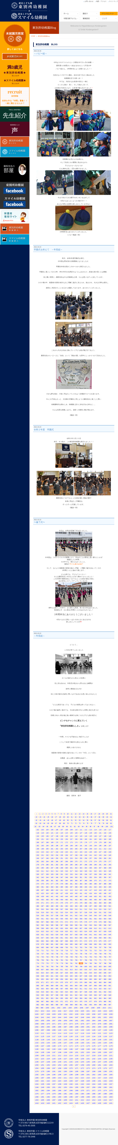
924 (66, 992)
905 (52, 989)
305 (90, 868)
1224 (48, 1059)
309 (110, 868)
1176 (94, 1046)
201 (52, 849)
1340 (71, 1084)
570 (57, 922)
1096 (37, 1030)
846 (76, 976)
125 (71, 833)
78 (99, 823)
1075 (76, 1024)
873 (52, 982)
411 (61, 890)
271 (81, 861)
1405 (42, 1100)
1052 (105, 1017)
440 (47, 896)
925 (71, 992)
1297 (65, 1075)
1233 (99, 1059)
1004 (70, 1008)
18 (99, 814)
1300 (82, 1075)
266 (57, 861)
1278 (37, 1071)
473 (52, 903)
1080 (105, 1024)
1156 (59, 1043)
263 (42, 861)
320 (85, 871)
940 (66, 995)
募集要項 (90, 18)
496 (85, 906)
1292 (37, 1075)
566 (37, 922)
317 (71, 871)
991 (81, 1005)
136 (47, 836)
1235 (111, 1059)
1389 (111, 1094)
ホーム (70, 13)
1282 (59, 1071)
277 (110, 861)
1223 (42, 1059)
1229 (76, 1059)
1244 (82, 1062)
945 (90, 995)
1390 (37, 1097)
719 (81, 950)
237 (71, 855)
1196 (48, 1052)
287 (81, 865)
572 (66, 922)
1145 (76, 1040)
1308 (48, 1078)
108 (66, 830)
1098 (48, 1030)
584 (47, 925)
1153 (42, 1043)
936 (47, 995)
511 (81, 909)
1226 (59, 1059)
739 (100, 954)
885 (110, 982)
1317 (99, 1078)
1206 (105, 1052)
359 (42, 880)
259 (100, 858)
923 (61, 992)
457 (52, 900)
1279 (42, 1071)
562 (95, 919)
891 (61, 986)
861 (71, 979)
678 (37, 944)
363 (61, 880)
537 (52, 915)
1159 (76, 1043)
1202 (82, 1052)
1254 (59, 1065)
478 (76, 903)
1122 (105, 1033)
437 (110, 893)
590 (76, 925)
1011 (110, 1008)
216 (47, 852)
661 (110, 938)
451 (100, 896)
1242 (71, 1062)
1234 (105, 1059)
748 (66, 957)
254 (76, 858)
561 (90, 919)
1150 (105, 1040)
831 (81, 973)
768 (85, 960)
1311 (65, 1078)
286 (76, 865)
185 (52, 846)
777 (52, 963)
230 (37, 855)
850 (95, 976)
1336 (48, 1084)
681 (52, 944)
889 (52, 986)
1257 (76, 1065)
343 (42, 877)
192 (85, 846)
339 (100, 874)
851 (100, 976)
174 (76, 842)
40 (107, 817)
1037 (99, 1014)
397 (71, 887)
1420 (48, 1103)
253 (71, 858)
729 (52, 954)
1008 (93, 1008)
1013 (42, 1011)
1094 (105, 1027)
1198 (59, 1052)
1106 (94, 1030)
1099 (54, 1030)
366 (76, 880)
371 (100, 880)
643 (100, 935)
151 (42, 839)
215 (42, 852)
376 (47, 884)
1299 (76, 1075)
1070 (48, 1024)
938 (57, 995)
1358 (94, 1087)
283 (61, 865)
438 (37, 896)
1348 (37, 1087)
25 (48, 817)
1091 (88, 1027)
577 (90, 922)
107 (61, 830)
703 (81, 947)
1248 (105, 1062)
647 (42, 938)
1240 (59, 1062)
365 (71, 880)
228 (105, 852)
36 (91, 817)
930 (95, 992)
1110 (37, 1033)
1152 (37, 1043)
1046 (71, 1017)
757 (110, 957)
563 (100, 919)
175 (81, 842)
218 (57, 852)
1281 (54, 1071)
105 (52, 830)
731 (61, 954)
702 (76, 947)
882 (95, 982)
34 (83, 817)
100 (106, 826)
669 (71, 941)
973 (71, 1001)
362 (57, 880)
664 (47, 941)
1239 (54, 1062)
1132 (82, 1036)
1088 (71, 1027)
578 (95, 922)
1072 (59, 1024)
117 (110, 830)
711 (42, 950)
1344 (94, 1084)
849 (90, 976)
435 (100, 893)
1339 (65, 1084)
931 (100, 992)
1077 (88, 1024)
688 (85, 944)
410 (57, 890)
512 (85, 909)
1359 (99, 1087)
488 (47, 906)
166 (37, 842)
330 (57, 874)
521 (52, 912)
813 (71, 970)
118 (37, 833)
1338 (59, 1084)
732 (66, 954)
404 (105, 887)
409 (52, 890)
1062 (82, 1020)
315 (61, 871)
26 (52, 817)
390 (37, 887)
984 (47, 1005)
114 (95, 830)
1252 (48, 1065)
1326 (71, 1081)
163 (100, 839)
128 (85, 833)
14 (83, 814)
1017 (65, 1011)
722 (95, 950)
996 (105, 1005)
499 (100, 906)
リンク (109, 18)
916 (105, 989)
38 (99, 817)
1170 (59, 1046)
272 (85, 861)
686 (76, 944)
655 (81, 938)
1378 (48, 1094)
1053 (111, 1017)
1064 (94, 1020)
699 (61, 947)
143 (81, 836)
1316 (94, 1078)
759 (42, 960)
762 (57, 960)
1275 (99, 1068)
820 (105, 970)
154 (57, 839)
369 (90, 880)
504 (47, 909)
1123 (111, 1033)
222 (76, 852)
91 (71, 826)
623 (81, 931)
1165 (111, 1043)
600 (47, 928)
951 (42, 998)
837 (110, 973)
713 (52, 950)
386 (95, 884)
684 (66, 944)
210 (95, 849)
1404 (37, 1100)
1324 (59, 1081)
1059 (65, 1020)
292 (105, 865)
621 (71, 931)
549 (110, 915)
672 (85, 941)
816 (85, 970)
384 (85, 884)
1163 (99, 1043)
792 (47, 966)
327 (42, 874)
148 (105, 836)
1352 (59, 1087)
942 (76, 995)
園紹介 (90, 13)
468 (105, 900)
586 (57, 925)
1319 (111, 1078)
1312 (71, 1078)
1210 (48, 1055)
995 (100, 1005)
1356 (82, 1087)
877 (71, 982)
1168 (48, 1046)
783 (81, 963)
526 (76, 912)
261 (110, 858)
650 (57, 938)
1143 (65, 1040)
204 (66, 849)
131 (100, 833)
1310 (59, 1078)
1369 (76, 1090)
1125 (42, 1036)
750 (76, 957)
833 (90, 973)
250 (57, 858)
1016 (59, 1011)
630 (37, 935)
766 (76, 960)
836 (105, 973)
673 (90, 941)
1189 (88, 1049)
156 (66, 839)
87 (55, 826)
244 (105, 855)
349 (71, 877)
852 (105, 976)
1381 (65, 1094)
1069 (42, 1024)
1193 (111, 1049)
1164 (105, 1043)
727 (42, 954)
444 (66, 896)
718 (76, 950)
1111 (42, 1033)
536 (47, 915)
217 (52, 852)
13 (79, 814)
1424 (71, 1103)
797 (71, 966)
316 (66, 871)
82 (35, 826)
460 (66, 900)
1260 (94, 1065)
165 (110, 839)
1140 (48, 1040)
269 (71, 861)
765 (71, 960)
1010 (104, 1008)
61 (111, 820)
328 (47, 874)
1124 (37, 1036)
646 (37, 938)
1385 (88, 1094)
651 (61, 938)
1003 (64, 1008)
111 (81, 830)
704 (85, 947)
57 (95, 820)
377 (52, 884)
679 (42, 944)
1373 (99, 1090)
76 (91, 823)
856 (47, 979)
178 (95, 842)
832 (85, 973)
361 (52, 880)
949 (110, 995)
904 (47, 989)
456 (47, 900)
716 (66, 950)
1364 (48, 1090)
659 (100, 938)
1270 (71, 1068)
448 (85, 896)
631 (42, 935)
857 (52, 979)
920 (47, 992)
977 (90, 1001)
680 (47, 944)
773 (110, 960)
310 (37, 871)
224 (85, 852)
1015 (54, 1011)
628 (105, 931)
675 (100, 941)
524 (66, 912)
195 (100, 846)
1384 (82, 1094)
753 (90, 957)
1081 (111, 1024)
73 (80, 823)
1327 (76, 1081)
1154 (48, 1043)
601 (52, 928)
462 (76, 900)
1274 (94, 1068)
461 (71, 900)
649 (52, 938)
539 (61, 915)
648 (47, 938)
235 (61, 855)
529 (90, 912)
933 (110, 992)
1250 (37, 1065)
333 (71, 874)
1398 (82, 1097)
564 (105, 919)
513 (90, 909)
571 (61, 922)
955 (61, 998)
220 (66, 852)
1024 (105, 1011)
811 (61, 970)
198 (37, 849)
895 (81, 986)
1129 (65, 1036)
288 (85, 865)
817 (90, 970)
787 (100, 963)
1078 (94, 1024)
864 (85, 979)
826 (57, 973)
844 (66, 976)
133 (110, 833)
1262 (105, 1065)
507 (61, 909)
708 (105, 947)
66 (52, 823)
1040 (37, 1017)
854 (37, 979)
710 (37, 950)
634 (57, 935)
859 (61, 979)
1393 (54, 1097)
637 (71, 935)
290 (95, 865)
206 (76, 849)
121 (52, 833)
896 (85, 986)
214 (37, 852)
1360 (105, 1087)
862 (76, 979)
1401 (99, 1097)
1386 (94, 1094)
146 (95, 836)
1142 (59, 1040)
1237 (42, 1062)
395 (61, 887)
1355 (76, 1087)
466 (95, 900)
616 (47, 931)
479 (81, 903)
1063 (88, 1020)
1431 (111, 1103)
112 (85, 830)
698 (57, 947)
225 (90, 852)
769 (90, 960)
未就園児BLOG (15, 56)
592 (85, 925)
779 (61, 963)
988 (66, 1005)
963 (100, 998)
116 (105, 830)
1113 (54, 1033)
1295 (54, 1075)
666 (57, 941)
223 (81, 852)
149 (110, 836)
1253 (54, 1065)
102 (37, 830)
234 (57, 855)
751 (81, 957)
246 (37, 858)
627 (100, 931)
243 (100, 855)
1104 (82, 1030)
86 (51, 826)
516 (105, 909)
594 (95, 925)
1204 (94, 1052)
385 (90, 884)
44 (44, 820)
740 (105, 954)
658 (95, 938)
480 (85, 903)
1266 (48, 1068)
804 (105, 966)
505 (52, 909)
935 (42, 995)
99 (102, 826)
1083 (42, 1027)
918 (37, 992)
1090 (82, 1027)
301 (71, 868)
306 (95, 868)
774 (37, 963)
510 (76, 909)
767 (81, 960)
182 (37, 846)
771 (100, 960)
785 (90, 963)
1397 (76, 1097)
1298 (71, 1075)
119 (42, 833)
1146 (82, 1040)
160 (85, 839)
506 (57, 909)
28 (60, 817)
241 (90, 855)
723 (100, 950)
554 (57, 919)
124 (66, 833)
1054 (37, 1020)
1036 (94, 1014)
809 (52, 970)
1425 (76, 1103)
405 (110, 887)
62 (36, 823)
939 (61, 995)
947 (100, 995)
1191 (99, 1049)
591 (81, 925)
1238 (48, 1062)
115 (100, 830)
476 (66, 903)
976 (85, 1001)
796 (66, 966)
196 (105, 846)
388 (105, 884)
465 (90, 900)
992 (85, 1005)
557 (71, 919)
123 (61, 833)
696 (47, 947)
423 (42, 893)
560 (85, 919)
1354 (71, 1087)
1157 (65, 1043)
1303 (99, 1075)
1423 (65, 1103)
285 (71, 865)
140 (66, 836)
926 (76, 992)
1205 (99, 1052)
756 (105, 957)
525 (71, 912)
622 (76, 931)
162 (95, 839)
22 (36, 817)
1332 (105, 1081)
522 (57, 912)
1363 (42, 1090)
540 (66, 915)
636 (66, 935)
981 (110, 1001)
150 (37, 839)
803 (100, 966)
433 (90, 893)
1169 (54, 1046)
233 (52, 855)
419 (100, 890)
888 (47, 986)
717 (71, 950)
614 (37, 931)
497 (90, 906)
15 (87, 814)
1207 (111, 1052)
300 (66, 868)
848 (85, 976)
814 (76, 970)
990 (76, 1005)
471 (42, 903)
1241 (65, 1062)
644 (105, 935)
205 (71, 849)
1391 (42, 1097)
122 (57, 833)
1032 (71, 1014)
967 (42, 1001)
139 (61, 836)
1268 (59, 1068)
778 (57, 963)
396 (66, 887)
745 (52, 957)
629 (110, 931)
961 (90, 998)
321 (90, 871)
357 (110, 877)
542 (76, 915)
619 (61, 931)
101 (111, 826)
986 (57, 1005)
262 (37, 861)
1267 (54, 1068)
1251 (42, 1065)
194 (95, 846)
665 (52, 941)
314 (57, 871)
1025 (111, 1011)
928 (85, 992)
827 (61, 973)
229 (110, 852)
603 (61, 928)
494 (76, 906)
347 (61, 877)
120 (47, 833)
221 (71, 852)
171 (61, 842)
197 (110, 846)
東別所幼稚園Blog (44, 36)
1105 (88, 1030)
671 (81, 941)
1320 (37, 1081)
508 (66, 909)
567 (42, 922)
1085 (54, 1027)
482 (95, 903)
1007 (87, 1008)
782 (76, 963)
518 (37, 912)
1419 (42, 1103)
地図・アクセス (101, 1)
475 (61, 903)
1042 (48, 1017)
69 (64, 823)
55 (87, 820)
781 (71, 963)
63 (40, 823)
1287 (88, 1071)
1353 (65, 1087)
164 (105, 839)
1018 (71, 1011)
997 (110, 1005)
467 (100, 900)
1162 (94, 1043)
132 (105, 833)
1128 (59, 1036)
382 (76, 884)
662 (37, 941)
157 (71, 839)
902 (37, 989)
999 (42, 1008)
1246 (94, 1062)
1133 (88, 1036)
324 (105, 871)
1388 (105, 1094)
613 (110, 928)
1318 (105, 1078)
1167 (42, 1046)
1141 (54, 1040)
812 (66, 970)
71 (72, 823)
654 (76, 938)
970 (57, 1001)
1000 (47, 1008)
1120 (94, 1033)
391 (42, 887)
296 (47, 868)
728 (47, 954)
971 (61, 1001)
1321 (42, 1081)
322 (95, 871)
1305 (111, 1075)
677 (110, 941)
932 (105, 992)
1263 (111, 1065)
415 (81, 890)
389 (110, 884)
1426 (82, 1103)
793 (52, 966)
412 (66, 890)
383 (81, 884)
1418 (37, 1103)
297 (52, 868)
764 (66, 960)
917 (110, 989)
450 (95, 896)
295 (42, 868)
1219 (99, 1055)
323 (100, 871)
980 (105, 1001)
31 (72, 817)
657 (90, 938)
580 (105, 922)
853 (110, 976)
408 (47, 890)
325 (110, 871)
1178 (105, 1046)
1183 (54, 1049)
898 (95, 986)
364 (66, 880)
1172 (71, 1046)
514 (95, 909)
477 (71, 903)
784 (85, 963)
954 (57, 998)
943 (81, 995)
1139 (42, 1040)
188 (66, 846)
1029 (54, 1014)
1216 (82, 1055)
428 (66, 893)
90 (67, 826)
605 (71, 928)
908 (66, 989)
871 (42, 982)
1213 (65, 1055)
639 (81, 935)
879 (81, 982)
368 (85, 880)
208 (85, 849)
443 (61, 896)
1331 (99, 1081)
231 (42, 855)
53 (80, 820)
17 (95, 814)
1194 (37, 1052)
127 (81, 833)
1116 (71, 1033)
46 (52, 820)
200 (47, 849)
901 (110, 986)
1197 (54, 1052)
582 (37, 925)
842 (57, 976)
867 (100, 979)
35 (87, 817)
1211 (54, 1055)
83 (39, 826)
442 (57, 896)
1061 (76, 1020)
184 (47, 846)
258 (95, 858)
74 (83, 823)
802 (95, 966)
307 (100, 868)
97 (94, 826)
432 (85, 893)
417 (90, 890)
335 (81, 874)
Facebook (15, 188)
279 (42, 865)
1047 (76, 1017)
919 (42, 992)
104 (47, 830)
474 (57, 903)
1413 (88, 1100)
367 (81, 880)
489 (52, 906)
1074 (71, 1024)
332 (66, 874)
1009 (98, 1008)
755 (100, 957)
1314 (82, 1078)
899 (100, 986)
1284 (71, 1071)
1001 (53, 1008)
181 (110, 842)
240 (85, 855)
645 (110, 935)
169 (52, 842)
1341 (76, 1084)
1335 (42, 1084)
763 (61, 960)
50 (68, 820)
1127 (54, 1036)
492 (66, 906)
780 (66, 963)
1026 (37, 1014)
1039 (111, 1014)
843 (61, 976)
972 (66, 1001)
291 (100, 865)
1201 (76, 1052)
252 (66, 858)
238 (76, 855)
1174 (82, 1046)
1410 (71, 1100)
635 (61, 935)
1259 (88, 1065)
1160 (82, 1043)
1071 (54, 1024)
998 (37, 1008)
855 (42, 979)
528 (85, 912)
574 (76, 922)
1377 (42, 1094)
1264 (37, 1068)
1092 (94, 1027)
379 (61, 884)
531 (100, 912)
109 (71, 830)
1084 (48, 1027)
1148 (94, 1040)
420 (105, 890)
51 (72, 820)
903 (42, 989)
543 (81, 915)
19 (103, 814)
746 (57, 957)
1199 (65, 1052)
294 (37, 868)
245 (110, 855)
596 (105, 925)
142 (76, 836)
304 (85, 868)
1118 (82, 1033)
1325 (65, 1081)
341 (110, 874)
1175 (88, 1046)
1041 (42, 1017)
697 (52, 947)
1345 (99, 1084)
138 (57, 836)
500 (105, 906)
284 (66, 865)
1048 (82, 1017)
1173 (76, 1046)
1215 (76, 1055)
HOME (33, 36)
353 (90, 877)
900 (105, 986)
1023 (99, 1011)
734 (76, 954)
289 (90, 865)
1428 (94, 1103)
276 (105, 861)
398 (76, 887)
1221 (111, 1055)
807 (42, 970)
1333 (111, 1081)
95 (86, 826)
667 (61, 941)
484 (105, 903)
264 (47, 861)
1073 (65, 1024)
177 (90, 842)
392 (47, 887)
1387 (99, 1094)
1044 (59, 1017)
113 (90, 830)
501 (110, 906)
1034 (82, 1014)
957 (71, 998)
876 (66, 982)
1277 (111, 1068)
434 (95, 893)
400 (85, 887)
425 (52, 893)
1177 (99, 1046)
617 (52, 931)
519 (42, 912)
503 (42, 909)
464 (85, 900)
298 (57, 868)
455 (42, 900)
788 (105, 963)
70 (68, 823)
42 (36, 820)
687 (81, 944)
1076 (82, 1024)
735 (81, 954)
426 (57, 893)
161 (90, 839)
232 (47, 855)
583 (42, 925)
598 (37, 928)
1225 (54, 1059)
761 (52, 960)
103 (42, 830)
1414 (94, 1100)
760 (47, 960)
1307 (42, 1078)
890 (57, 986)
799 (81, 966)
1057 (54, 1020)
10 (68, 814)
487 (42, 906)
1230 (82, 1059)
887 (42, 986)
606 (76, 928)
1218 (94, 1055)
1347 (111, 1084)
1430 (105, 1103)
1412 (82, 1100)
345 (52, 877)
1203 (88, 1052)
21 (111, 814)
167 (42, 842)
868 (105, 979)
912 (85, 989)
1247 (99, 1062)
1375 (111, 1090)
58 (99, 820)
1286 (82, 1071)
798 (76, 966)
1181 (42, 1049)
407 (42, 890)
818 (95, 970)
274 (95, 861)
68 (60, 823)
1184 (59, 1049)
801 (90, 966)
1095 (111, 1027)
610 (95, 928)
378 (57, 884)
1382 (71, 1094)
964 (105, 998)
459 (61, 900)
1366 (59, 1090)
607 (81, 928)
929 (90, 992)
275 (100, 861)
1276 (105, 1068)
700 (66, 947)
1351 (54, 1087)
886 (37, 986)
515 (100, 909)
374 (37, 884)
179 (100, 842)
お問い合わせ (89, 1)
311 (42, 871)
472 (47, 903)
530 (95, 912)
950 (37, 998)
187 (61, 846)
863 (81, 979)
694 (37, 947)
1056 (48, 1020)
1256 (71, 1065)
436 (105, 893)
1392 (48, 1097)
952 (47, 998)
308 (105, 868)
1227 (65, 1059)
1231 (88, 1059)
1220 (105, 1055)
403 (100, 887)
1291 (111, 1071)
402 (95, 887)
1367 (65, 1090)
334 (76, 874)
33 (80, 817)
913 (90, 989)
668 (66, 941)
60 (107, 820)
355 (100, 877)
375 (42, 884)
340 (105, 874)
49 (64, 820)
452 (105, 896)
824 (47, 973)
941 (71, 995)
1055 (42, 1020)
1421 (54, 1103)
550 (37, 919)
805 (110, 966)
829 (71, 973)
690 (95, 944)
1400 (94, 1097)
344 (47, 877)
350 (76, 877)
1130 (71, 1036)
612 (105, 928)
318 (76, 871)
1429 (99, 1103)
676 (105, 941)
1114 (59, 1033)
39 (103, 817)
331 (61, 874)
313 (52, 871)
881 (90, 982)
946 (95, 995)
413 (71, 890)
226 (95, 852)
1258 (82, 1065)
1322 (48, 1081)
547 (100, 915)
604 (66, 928)
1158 (71, 1043)
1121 (99, 1033)
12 (75, 814)
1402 (105, 1097)
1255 (65, 1065)
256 (85, 858)
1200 (71, 1052)
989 (71, 1005)
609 (90, 928)
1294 (48, 1075)
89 (63, 826)
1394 (59, 1097)
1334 (37, 1084)
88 (59, 826)
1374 (105, 1090)
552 (47, 919)
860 (66, 979)
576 (85, 922)
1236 (37, 1062)
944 (85, 995)
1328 (82, 1081)
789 (110, 963)
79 (103, 823)
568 (47, 922)
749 (71, 957)
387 (100, 884)
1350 (48, 1087)
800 (85, 966)
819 (100, 970)
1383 (76, 1094)
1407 (54, 1100)
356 (105, 877)
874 (57, 982)
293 (110, 865)
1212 (59, 1055)
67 (56, 823)
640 (85, 935)
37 (95, 817)
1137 (111, 1036)
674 (95, 941)
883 (100, 982)
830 (76, 973)
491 (61, 906)
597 (110, 925)
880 (85, 982)
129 (90, 833)
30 (68, 817)
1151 (111, 1040)
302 (76, 868)
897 (90, 986)
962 (95, 998)
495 (81, 906)
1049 (88, 1017)
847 (81, 976)
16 (91, 814)
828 (66, 973)
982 (37, 1005)
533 (110, 912)
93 (79, 826)
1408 (59, 1100)
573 (71, 922)
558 (76, 919)
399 (81, 887)
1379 (54, 1094)
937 (52, 995)
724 (105, 950)
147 (100, 836)
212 (105, 849)
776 (47, 963)
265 (52, 861)
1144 (71, 1040)
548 (105, 915)
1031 (65, 1014)
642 (95, 935)
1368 (71, 1090)
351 (81, 877)
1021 (88, 1011)
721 (90, 950)
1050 (94, 1017)
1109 (111, 1030)
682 (57, 944)
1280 (48, 1071)
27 (56, 817)
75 (87, 823)
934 (37, 995)
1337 (54, 1084)
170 (57, 842)
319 (81, 871)
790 (37, 966)
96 (90, 826)
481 (90, 903)
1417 (111, 1100)
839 (42, 976)
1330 (94, 1081)
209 (90, 849)
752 (85, 957)
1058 (59, 1020)
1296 (59, 1075)
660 (105, 938)
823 (42, 973)
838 (37, 976)
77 (95, 823)
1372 (94, 1090)
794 (57, 966)
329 (52, 874)
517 (110, 909)
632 (47, 935)
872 (47, 982)
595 (100, 925)
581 (110, 922)
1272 (82, 1068)
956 (66, 998)
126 (76, 833)
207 (81, 849)
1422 (59, 1103)
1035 (88, 1014)
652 (66, 938)
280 (47, 865)
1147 (88, 1040)
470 (37, 903)
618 (57, 931)
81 (111, 823)
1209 (42, 1055)
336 (85, 874)
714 (57, 950)
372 (105, 880)
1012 (37, 1011)
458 (57, 900)
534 (37, 915)
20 (107, 814)
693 (110, 944)
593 (90, 925)
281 (52, 865)
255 (81, 858)
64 (44, 823)
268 (66, 861)
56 (91, 820)
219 (61, 852)
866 (95, 979)
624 (85, 931)
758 (37, 960)
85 (47, 826)
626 (95, 931)
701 (71, 947)
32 (76, 817)
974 (76, 1001)
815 (81, 970)
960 (85, 998)
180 (105, 842)
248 (47, 858)
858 (57, 979)
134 (37, 836)
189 (71, 846)
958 (76, 998)
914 (95, 989)
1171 (65, 1046)
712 (47, 950)
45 (48, 820)
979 (100, 1001)
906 (57, 989)
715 (61, 950)
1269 (65, 1068)
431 (81, 893)
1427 (88, 1103)
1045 (65, 1017)
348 (66, 877)
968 (47, 1001)
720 (85, 950)
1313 (76, 1078)
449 (90, 896)
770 (95, 960)
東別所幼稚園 (59, 11)
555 (61, 919)
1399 (88, 1097)
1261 (99, 1065)
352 (85, 877)
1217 (88, 1055)
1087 (65, 1027)
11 (72, 814)
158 (76, 839)
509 (71, 909)
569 (52, 922)
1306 (37, 1078)
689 (90, 944)
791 (42, 966)
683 (61, 944)
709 (110, 947)
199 (42, 849)
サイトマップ (113, 1)
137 (52, 836)
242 (95, 855)
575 (81, 922)
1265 (42, 1068)
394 (57, 887)
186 (57, 846)
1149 (99, 1040)
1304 (105, 1075)
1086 (59, 1027)
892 (66, 986)
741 (110, 954)
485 (110, 903)
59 (103, 820)
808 (47, 970)
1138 (37, 1040)
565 (110, 919)
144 (85, 836)
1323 (54, 1081)
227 (100, 852)
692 (105, 944)
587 (61, 925)
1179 (111, 1046)
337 (90, 874)
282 (57, 865)
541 (71, 915)
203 (61, 849)
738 (95, 954)
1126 (48, 1036)
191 (81, 846)
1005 (76, 1008)
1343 (88, 1084)
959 (81, 998)
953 (52, 998)
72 (76, 823)
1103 (76, 1030)
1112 (48, 1033)
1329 (88, 1081)
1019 (76, 1011)
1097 (42, 1030)
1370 (82, 1090)
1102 (71, 1030)
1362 (37, 1090)
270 (76, 861)
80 (107, 823)
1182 (48, 1049)
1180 (37, 1049)
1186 (71, 1049)
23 (40, 817)
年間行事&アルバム (70, 18)
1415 (99, 1100)
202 (57, 849)
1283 (65, 1071)
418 (95, 890)
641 (90, 935)
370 (95, 880)
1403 (111, 1097)
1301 (88, 1075)
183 (42, 846)
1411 (76, 1100)
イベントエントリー (109, 13)
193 (90, 846)
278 (37, 865)
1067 (111, 1020)
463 (81, 900)
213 (110, 849)
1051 (99, 1017)
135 (42, 836)
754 (95, 957)
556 (66, 919)
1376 (37, 1094)
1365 (54, 1090)
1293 (42, 1075)
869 (110, 979)
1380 (59, 1094)
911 (81, 989)
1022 (94, 1011)
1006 (81, 1008)
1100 (59, 1030)
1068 (37, 1024)
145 (90, 836)
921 (52, 992)
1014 (48, 1011)
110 (76, 830)
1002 (58, 1008)
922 (57, 992)
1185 (65, 1049)
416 (85, 890)
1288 (94, 1071)
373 (110, 880)
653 (71, 938)
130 (95, 833)
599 (42, 928)
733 (71, 954)
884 (105, 982)
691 (100, 944)
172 (66, 842)
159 (81, 839)
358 (37, 880)
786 (95, 963)
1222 (37, 1059)
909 (71, 989)
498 (95, 906)
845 (71, 976)
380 (66, 884)
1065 (99, 1020)
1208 (37, 1055)
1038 (105, 1014)
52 (76, 820)
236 (66, 855)
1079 (99, 1024)
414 (76, 890)
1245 (88, 1062)
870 (37, 982)
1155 (54, 1043)
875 (61, 982)
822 (37, 973)
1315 (88, 1078)
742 (37, 957)
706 (95, 947)
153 (52, 839)
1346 (105, 1084)
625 (90, 931)
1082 (37, 1027)
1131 (76, 1036)
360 (47, 880)
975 (81, 1001)
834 (95, 973)
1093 (99, 1027)
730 (57, 954)
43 (40, 820)
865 (90, 979)
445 (71, 896)
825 (52, 973)
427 (61, 893)
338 (95, 874)
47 (56, 820)
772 (105, 960)
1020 (82, 1011)
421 (110, 890)
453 (110, 896)
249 (52, 858)
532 (105, 912)
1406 (48, 1100)
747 (61, 957)
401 (90, 887)
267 (61, 861)
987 (61, 1005)
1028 (48, 1014)
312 (47, 871)
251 (61, 858)
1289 (99, 1071)
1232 (94, 1059)
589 (71, 925)
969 (52, 1001)
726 (37, 954)
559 (81, 919)
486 (37, 906)
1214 (71, 1055)
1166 (37, 1046)
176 (85, 842)
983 (42, 1005)
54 (83, 820)
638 (76, 935)
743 (42, 957)
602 (57, 928)
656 (85, 938)
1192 (105, 1049)
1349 (42, 1087)
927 (81, 992)
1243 (76, 1062)
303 (81, 868)
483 (100, 903)
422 (37, 893)
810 (57, 970)
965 (110, 998)
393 (52, 887)
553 (52, 919)
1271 (76, 1068)
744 (47, 957)
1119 (88, 1033)
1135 (99, 1036)
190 (76, 846)
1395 (65, 1097)
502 (37, 909)
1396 (71, 1097)
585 (52, 925)
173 (71, 842)
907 (61, 989)
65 (48, 823)
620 (66, 931)
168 (47, 842)
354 (95, 877)
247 (42, 858)
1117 (76, 1033)
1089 (76, 1027)
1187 (76, 1049)
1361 (111, 1087)
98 (98, 826)
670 (76, 941)
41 (111, 817)
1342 (82, 1084)
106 (57, 830)
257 (90, 858)
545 (90, 915)
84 (43, 826)
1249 (111, 1062)
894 (76, 986)
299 (61, 868)
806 (37, 970)
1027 (42, 1014)
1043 (54, 1017)
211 (100, 849)
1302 (94, 1075)
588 (66, 925)
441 (52, 896)
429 (71, 893)
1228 (71, 1059)
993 (90, 1005)
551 (42, 919)
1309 (54, 1078)
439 (42, 896)
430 (76, 893)
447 (81, 896)
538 (57, 915)
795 (61, 966)
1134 (94, 1036)
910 (76, 989)
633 (52, 935)
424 (47, 893)
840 (47, 976)
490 (57, 906)
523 (61, 912)
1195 (42, 1052)
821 (110, 970)
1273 (88, 1068)
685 (71, 944)
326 (37, 874)
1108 (105, 1030)
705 (90, 947)
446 (76, 896)
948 (105, 995)
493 (71, 906)
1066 (105, 1020)
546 (95, 915)
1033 (76, 1014)
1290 (105, 1071)
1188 (82, 1049)
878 (76, 982)
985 (52, 1005)
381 (71, 884)
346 (57, 877)
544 (85, 915)
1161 (88, 1043)
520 (47, 912)
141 (71, 836)
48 (60, 820)
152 (47, 839)
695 (42, 947)
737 (90, 954)
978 (95, 1001)
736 (85, 954)
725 (110, 950)
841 (52, 976)
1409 (65, 1100)
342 (37, 877)
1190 (94, 1049)
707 (100, 947)
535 (42, 915)
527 (81, 912)
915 (100, 989)
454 (37, 900)
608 (85, 928)
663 (42, 941)
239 (81, 855)
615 (42, 931)
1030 (59, 1014)
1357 (88, 1087)
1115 (65, 1033)
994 (95, 1005)
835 (100, 973)
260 (105, 858)
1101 (65, 1030)
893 (71, 986)
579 (100, 922)
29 (64, 817)
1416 (105, 1100)
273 (90, 861)
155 (61, 839)
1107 (99, 1030)
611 (100, 928)
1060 (71, 1020)
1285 (76, 1071)
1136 (105, 1036)
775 (42, 963)
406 (37, 890)
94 (83, 826)
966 (37, 1001)
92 (75, 826)
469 (110, 900)
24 (44, 817)
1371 (88, 1090)
